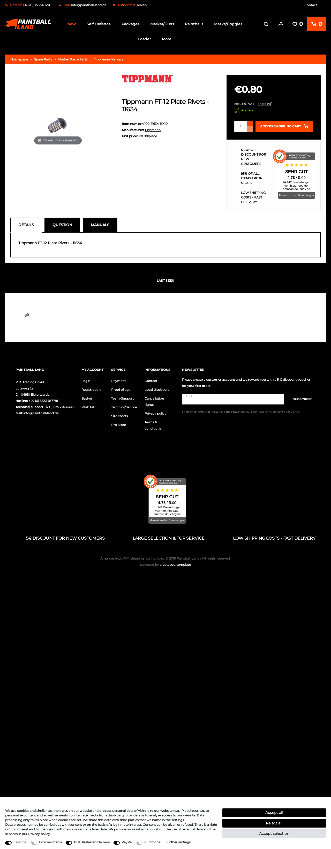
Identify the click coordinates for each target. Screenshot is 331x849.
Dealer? (141, 5)
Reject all (274, 823)
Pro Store (118, 424)
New (71, 24)
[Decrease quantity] (250, 129)
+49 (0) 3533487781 (43, 400)
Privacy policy (155, 413)
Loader (144, 39)
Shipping (264, 103)
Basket (86, 398)
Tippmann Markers (108, 59)
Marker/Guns (162, 24)
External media (50, 842)
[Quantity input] (240, 126)
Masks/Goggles (228, 24)
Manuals (100, 224)
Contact (310, 5)
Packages (130, 24)
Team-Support (122, 398)
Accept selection (274, 833)
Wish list (87, 407)
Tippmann (153, 130)
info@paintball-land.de (88, 5)
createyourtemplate (165, 565)
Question (62, 224)
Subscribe (300, 399)
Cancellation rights (154, 401)
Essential (20, 842)
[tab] (27, 224)
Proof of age (120, 389)
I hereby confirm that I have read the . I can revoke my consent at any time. (240, 411)
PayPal (127, 842)
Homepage (19, 59)
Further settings (178, 842)
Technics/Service (124, 407)
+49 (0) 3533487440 (59, 407)
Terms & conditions (153, 425)
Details (26, 224)
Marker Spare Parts (73, 59)
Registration (91, 389)
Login (85, 381)
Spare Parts (43, 59)
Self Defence (99, 24)
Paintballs (194, 24)
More (166, 39)
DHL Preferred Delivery (92, 842)
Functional (152, 842)
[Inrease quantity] (250, 123)
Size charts (119, 416)
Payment (118, 381)
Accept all (274, 812)
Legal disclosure (157, 389)
